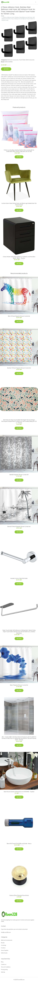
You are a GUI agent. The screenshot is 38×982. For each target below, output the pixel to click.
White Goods (4, 953)
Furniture (3, 947)
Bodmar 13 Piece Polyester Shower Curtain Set (19, 368)
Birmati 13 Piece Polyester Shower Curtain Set (19, 526)
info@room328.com (6, 932)
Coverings (3, 945)
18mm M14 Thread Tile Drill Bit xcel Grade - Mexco (19, 843)
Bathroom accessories (13, 59)
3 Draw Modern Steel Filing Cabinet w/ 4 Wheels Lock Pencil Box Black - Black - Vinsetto (19, 257)
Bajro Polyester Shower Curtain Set (19, 685)
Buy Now (6, 69)
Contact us (3, 964)
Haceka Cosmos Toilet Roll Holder (19, 578)
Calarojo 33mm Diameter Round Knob (19, 895)
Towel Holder (22, 59)
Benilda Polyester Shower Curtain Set (19, 474)
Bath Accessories (30, 59)
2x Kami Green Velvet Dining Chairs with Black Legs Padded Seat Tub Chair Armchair (19, 204)
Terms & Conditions (5, 967)
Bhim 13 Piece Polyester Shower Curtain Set (19, 316)
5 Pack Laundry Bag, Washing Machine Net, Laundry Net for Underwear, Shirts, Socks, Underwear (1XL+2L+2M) (19, 150)
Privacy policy (4, 969)
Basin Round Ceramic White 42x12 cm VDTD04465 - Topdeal (19, 791)
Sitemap (3, 972)
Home (2, 16)
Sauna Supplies (4, 950)
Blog (2, 962)
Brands (3, 942)
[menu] (36, 2)
